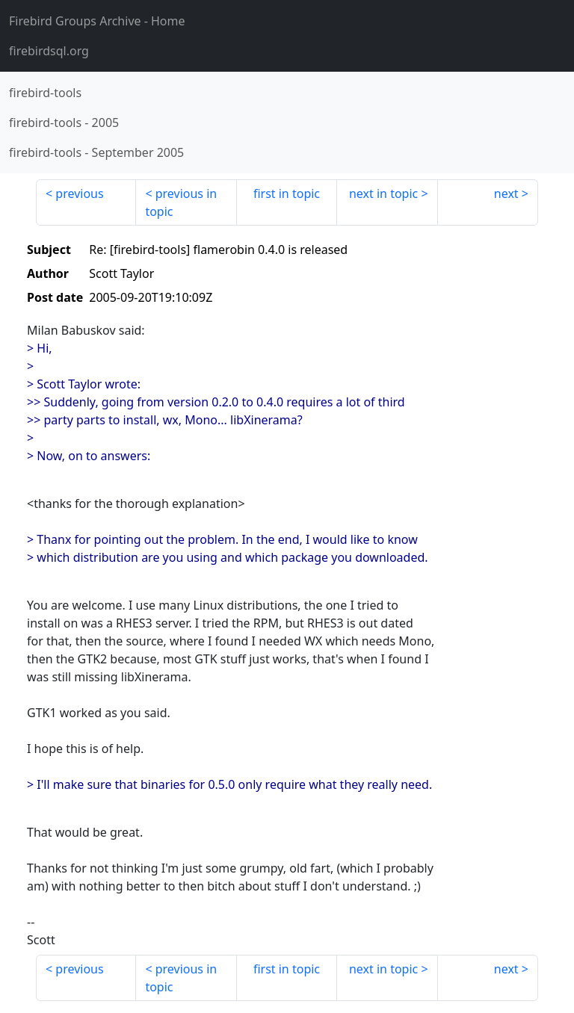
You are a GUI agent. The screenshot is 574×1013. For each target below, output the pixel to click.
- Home (97, 21)
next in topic (383, 193)
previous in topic (181, 202)
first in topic (286, 193)
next (506, 193)
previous (79, 193)
